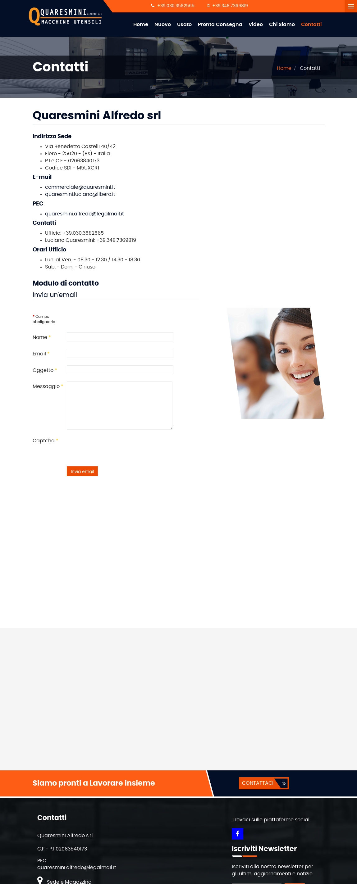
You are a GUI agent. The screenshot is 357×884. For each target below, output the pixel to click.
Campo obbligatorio (44, 319)
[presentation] (114, 448)
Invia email (82, 472)
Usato (184, 24)
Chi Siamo (282, 24)
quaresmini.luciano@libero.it (80, 194)
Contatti (311, 24)
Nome (42, 337)
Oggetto (45, 370)
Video (256, 24)
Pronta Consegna (220, 24)
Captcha (45, 441)
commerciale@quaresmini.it (80, 187)
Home (140, 24)
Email (41, 354)
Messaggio (48, 386)
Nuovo (162, 24)
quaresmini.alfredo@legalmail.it (84, 214)
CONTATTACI (257, 783)
